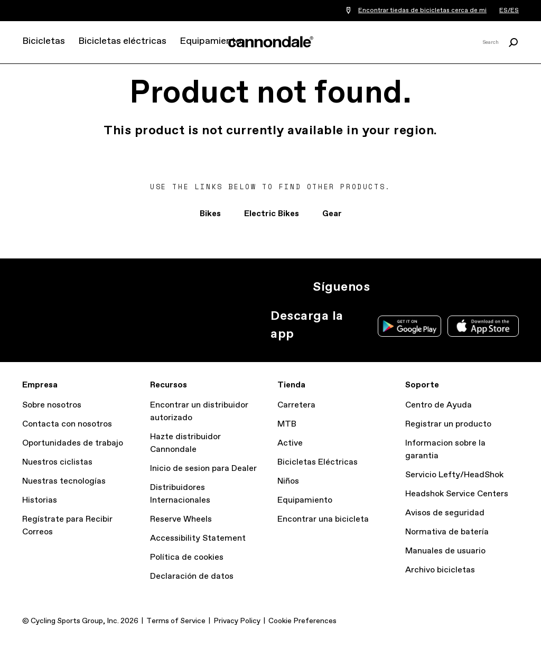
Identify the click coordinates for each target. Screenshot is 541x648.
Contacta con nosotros (67, 424)
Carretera (296, 405)
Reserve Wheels (181, 519)
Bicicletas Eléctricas (317, 462)
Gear (332, 213)
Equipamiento (210, 41)
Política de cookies (186, 557)
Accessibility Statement (198, 538)
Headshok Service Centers (456, 493)
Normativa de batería (447, 532)
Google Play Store (409, 326)
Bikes (210, 213)
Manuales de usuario (445, 551)
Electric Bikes (271, 213)
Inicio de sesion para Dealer (203, 468)
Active (290, 443)
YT (454, 287)
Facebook (431, 287)
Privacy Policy (236, 621)
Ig (384, 287)
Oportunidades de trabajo (72, 443)
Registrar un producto (448, 424)
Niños (288, 481)
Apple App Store (483, 326)
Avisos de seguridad (444, 513)
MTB (286, 424)
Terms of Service (176, 621)
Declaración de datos (192, 576)
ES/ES (509, 10)
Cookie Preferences (302, 621)
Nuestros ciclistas (57, 462)
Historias (39, 500)
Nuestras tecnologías (64, 481)
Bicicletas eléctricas (122, 41)
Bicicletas (43, 41)
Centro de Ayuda (438, 405)
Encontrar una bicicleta (323, 519)
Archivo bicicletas (440, 570)
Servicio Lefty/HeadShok (454, 474)
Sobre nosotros (51, 405)
